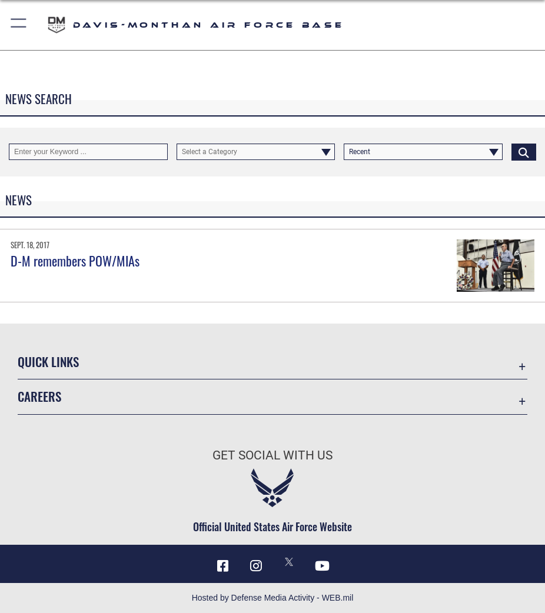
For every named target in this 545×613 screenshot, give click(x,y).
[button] (19, 25)
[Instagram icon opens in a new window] (256, 566)
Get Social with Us (272, 455)
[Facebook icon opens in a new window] (222, 566)
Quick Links (48, 361)
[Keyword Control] (88, 152)
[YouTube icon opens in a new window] (322, 566)
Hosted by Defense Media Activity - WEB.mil (273, 597)
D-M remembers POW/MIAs (75, 260)
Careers (39, 396)
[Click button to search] (523, 152)
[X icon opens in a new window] (289, 562)
